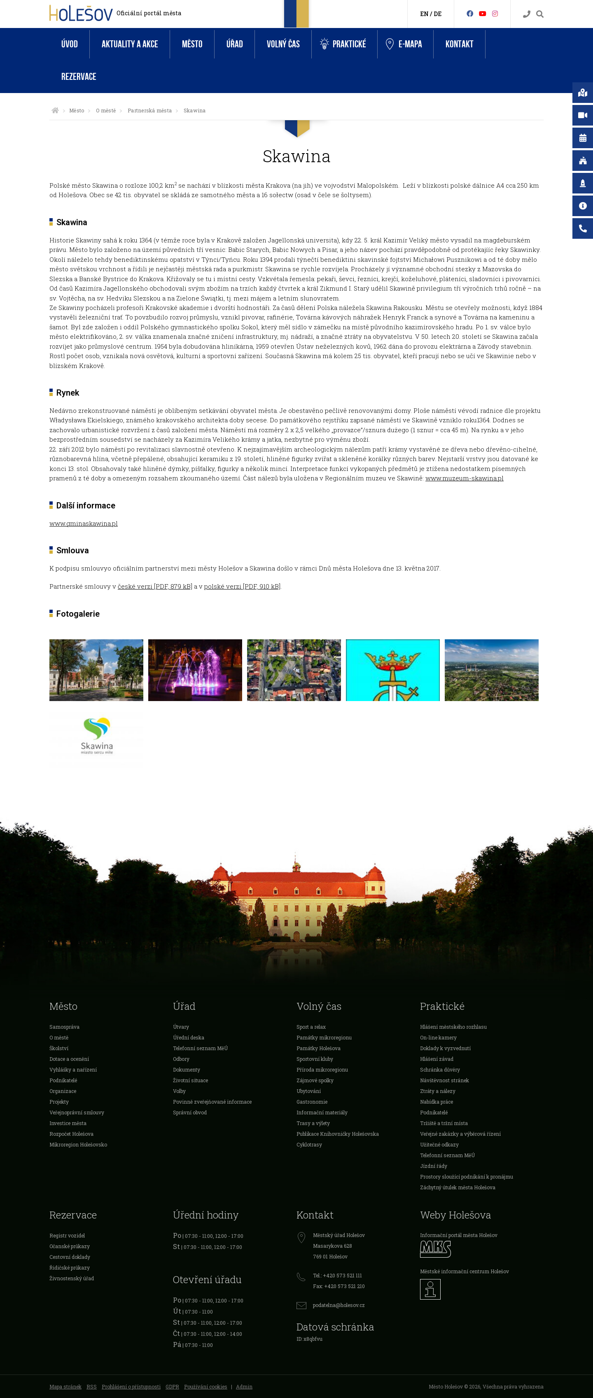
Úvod (69, 44)
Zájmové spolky (315, 1080)
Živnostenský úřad (71, 1278)
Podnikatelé (63, 1080)
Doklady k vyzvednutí (445, 1048)
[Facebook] (470, 13)
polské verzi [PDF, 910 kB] (242, 586)
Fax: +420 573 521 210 (339, 1286)
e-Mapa (404, 44)
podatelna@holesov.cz (339, 1305)
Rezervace (78, 77)
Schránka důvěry (440, 1069)
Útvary (181, 1026)
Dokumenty (186, 1069)
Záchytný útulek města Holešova (457, 1187)
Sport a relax (311, 1026)
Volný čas (283, 44)
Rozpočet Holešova (71, 1133)
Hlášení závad (436, 1058)
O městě (106, 110)
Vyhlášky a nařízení (73, 1069)
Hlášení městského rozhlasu (453, 1026)
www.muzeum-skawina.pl (464, 478)
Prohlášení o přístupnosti (131, 1386)
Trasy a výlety (313, 1123)
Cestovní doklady (69, 1257)
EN (424, 14)
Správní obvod (190, 1112)
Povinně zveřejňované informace (212, 1101)
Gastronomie (311, 1101)
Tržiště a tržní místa (444, 1123)
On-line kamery (438, 1037)
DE (437, 14)
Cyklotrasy (309, 1144)
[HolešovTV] (482, 13)
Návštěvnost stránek (444, 1080)
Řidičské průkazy (69, 1267)
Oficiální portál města (149, 13)
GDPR (172, 1386)
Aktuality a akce (130, 44)
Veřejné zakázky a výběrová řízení (460, 1133)
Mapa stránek (65, 1386)
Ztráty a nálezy (437, 1091)
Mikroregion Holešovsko (78, 1144)
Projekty (59, 1101)
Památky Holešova (318, 1048)
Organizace (62, 1091)
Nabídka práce (436, 1101)
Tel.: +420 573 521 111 (337, 1275)
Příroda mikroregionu (322, 1069)
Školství (58, 1048)
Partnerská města (150, 110)
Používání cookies (205, 1386)
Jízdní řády (433, 1166)
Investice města (67, 1123)
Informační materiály (322, 1112)
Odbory (181, 1058)
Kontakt (460, 44)
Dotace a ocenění (69, 1058)
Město (192, 44)
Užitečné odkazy (439, 1144)
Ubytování (308, 1091)
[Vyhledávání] (540, 14)
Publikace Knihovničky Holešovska (337, 1133)
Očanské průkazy (69, 1246)
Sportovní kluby (314, 1058)
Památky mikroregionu (324, 1037)
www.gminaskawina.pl (83, 523)
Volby (179, 1091)
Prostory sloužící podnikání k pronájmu (466, 1176)
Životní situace (190, 1080)
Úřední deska (188, 1037)
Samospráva (64, 1026)
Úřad (234, 44)
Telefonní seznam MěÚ (200, 1048)
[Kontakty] (526, 14)
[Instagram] (495, 13)
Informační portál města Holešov (458, 1235)
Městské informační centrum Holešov (464, 1271)
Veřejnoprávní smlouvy (76, 1112)
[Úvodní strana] (55, 110)
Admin (244, 1386)
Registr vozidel (67, 1235)
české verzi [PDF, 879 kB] (155, 586)
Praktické (343, 44)
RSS (91, 1386)
